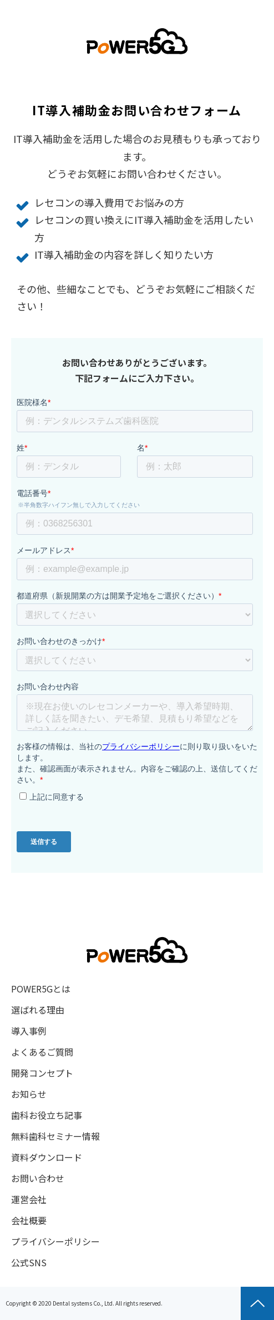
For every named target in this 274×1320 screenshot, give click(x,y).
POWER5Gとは (40, 988)
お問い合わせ (37, 1178)
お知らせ (29, 1094)
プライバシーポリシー (55, 1241)
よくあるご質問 (42, 1051)
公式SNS (29, 1262)
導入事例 (29, 1030)
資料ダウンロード (46, 1157)
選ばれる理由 (37, 1009)
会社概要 (29, 1220)
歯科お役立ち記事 (46, 1115)
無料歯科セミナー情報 (55, 1136)
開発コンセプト (42, 1072)
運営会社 (29, 1199)
